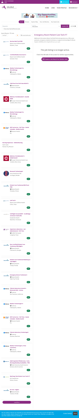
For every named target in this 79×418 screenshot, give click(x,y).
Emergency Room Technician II (18, 275)
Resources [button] (73, 8)
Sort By (4, 35)
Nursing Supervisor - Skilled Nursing (12, 142)
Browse (27, 22)
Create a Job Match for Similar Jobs (55, 59)
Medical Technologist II (16, 303)
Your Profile (62, 8)
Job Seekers (64, 2)
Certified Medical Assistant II (18, 54)
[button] (73, 26)
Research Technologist (16, 171)
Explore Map (34, 22)
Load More (17, 402)
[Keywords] (16, 26)
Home (47, 8)
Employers (73, 2)
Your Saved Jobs (55, 22)
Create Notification (26, 35)
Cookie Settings (67, 413)
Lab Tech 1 (13, 200)
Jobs (53, 8)
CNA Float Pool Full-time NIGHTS (19, 83)
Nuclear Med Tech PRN (16, 41)
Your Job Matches (44, 22)
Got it (75, 413)
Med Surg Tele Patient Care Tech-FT (20, 376)
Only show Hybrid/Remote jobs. (12, 29)
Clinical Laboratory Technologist (19, 332)
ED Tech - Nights (14, 389)
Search (21, 22)
